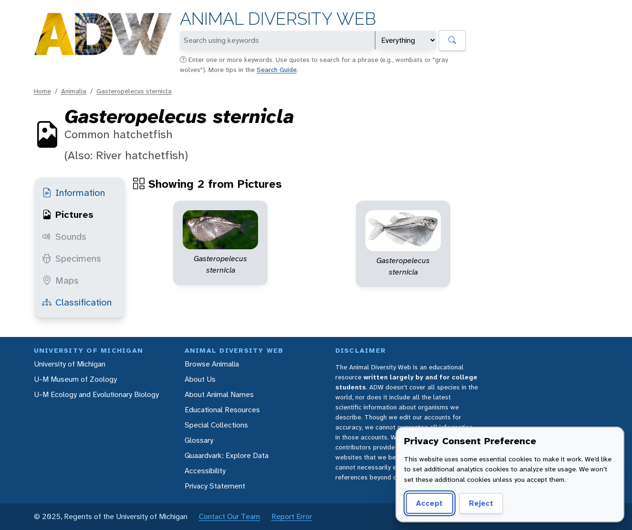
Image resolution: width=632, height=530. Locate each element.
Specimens (71, 258)
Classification (77, 302)
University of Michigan (69, 364)
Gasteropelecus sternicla (134, 91)
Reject (481, 503)
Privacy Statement (215, 486)
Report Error (291, 516)
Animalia (73, 91)
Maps (60, 280)
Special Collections (216, 425)
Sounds (64, 236)
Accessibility (205, 471)
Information (73, 192)
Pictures (67, 214)
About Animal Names (219, 394)
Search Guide (277, 69)
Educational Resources (222, 410)
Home (42, 91)
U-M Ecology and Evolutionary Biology (96, 394)
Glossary (199, 440)
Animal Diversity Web (278, 18)
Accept (429, 503)
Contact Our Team (229, 516)
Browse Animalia (212, 364)
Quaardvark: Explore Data (227, 455)
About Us (200, 379)
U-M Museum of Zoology (75, 379)
